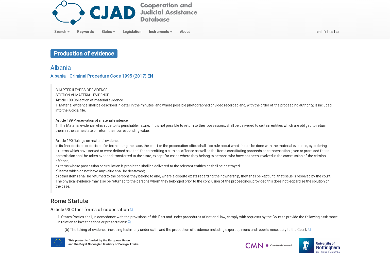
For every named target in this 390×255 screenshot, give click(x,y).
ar (338, 32)
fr (325, 32)
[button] (61, 31)
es (331, 32)
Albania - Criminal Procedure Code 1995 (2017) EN (101, 76)
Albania (60, 67)
